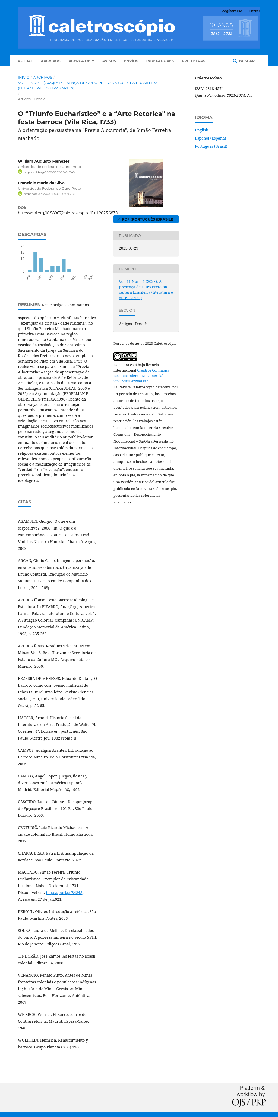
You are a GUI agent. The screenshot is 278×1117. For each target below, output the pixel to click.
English (201, 130)
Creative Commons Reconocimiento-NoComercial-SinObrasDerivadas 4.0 (141, 375)
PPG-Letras (193, 61)
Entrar (254, 11)
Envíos (131, 61)
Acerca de (79, 61)
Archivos (50, 61)
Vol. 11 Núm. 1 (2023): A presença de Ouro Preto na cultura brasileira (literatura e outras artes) (87, 85)
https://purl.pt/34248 (64, 892)
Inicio (23, 77)
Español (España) (210, 138)
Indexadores (160, 61)
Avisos (109, 61)
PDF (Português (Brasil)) (147, 219)
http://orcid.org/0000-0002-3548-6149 (49, 172)
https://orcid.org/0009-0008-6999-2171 (49, 194)
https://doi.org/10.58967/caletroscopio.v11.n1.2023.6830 (68, 213)
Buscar (246, 61)
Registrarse (231, 11)
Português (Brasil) (211, 146)
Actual (25, 61)
